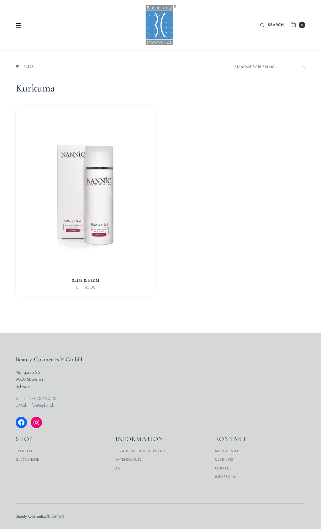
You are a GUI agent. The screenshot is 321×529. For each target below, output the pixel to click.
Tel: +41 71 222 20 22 (36, 398)
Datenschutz (128, 459)
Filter (25, 66)
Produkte (25, 450)
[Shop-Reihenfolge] (269, 67)
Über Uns (224, 459)
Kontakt (223, 468)
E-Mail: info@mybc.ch (35, 405)
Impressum (225, 476)
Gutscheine (27, 459)
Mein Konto (226, 450)
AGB (119, 468)
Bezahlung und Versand (140, 450)
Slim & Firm (85, 280)
